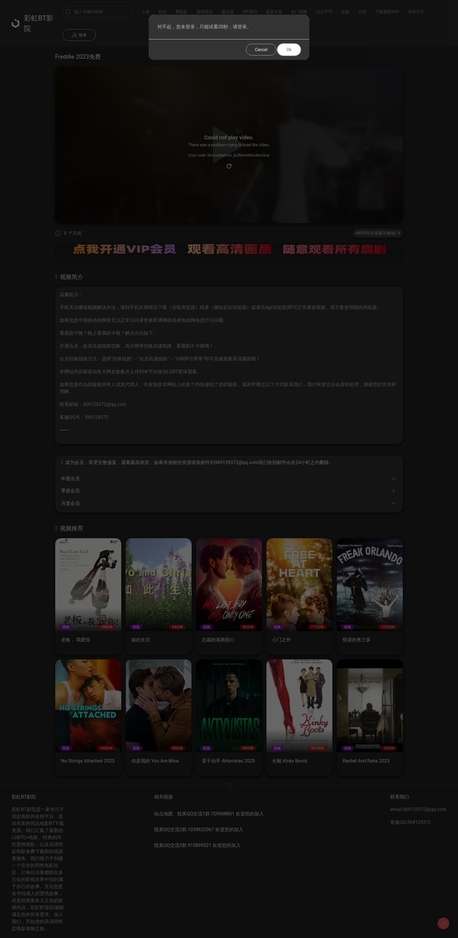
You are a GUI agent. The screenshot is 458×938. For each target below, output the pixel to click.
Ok (289, 49)
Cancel (261, 49)
